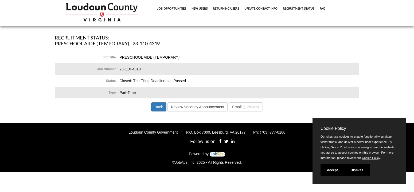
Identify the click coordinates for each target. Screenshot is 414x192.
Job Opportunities (171, 8)
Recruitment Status (298, 8)
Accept (332, 170)
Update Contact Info (261, 8)
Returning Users (226, 8)
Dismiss (357, 170)
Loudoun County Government (153, 132)
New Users (200, 8)
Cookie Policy (333, 128)
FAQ (322, 8)
